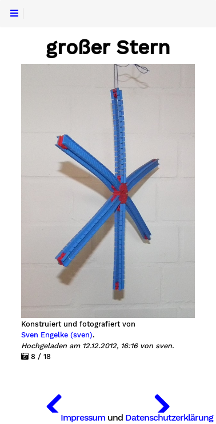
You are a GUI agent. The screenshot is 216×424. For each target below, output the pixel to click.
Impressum (83, 417)
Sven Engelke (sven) (57, 335)
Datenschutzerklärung (169, 417)
